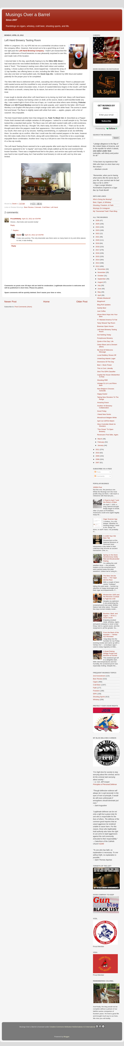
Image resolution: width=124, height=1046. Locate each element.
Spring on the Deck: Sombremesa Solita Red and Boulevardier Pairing (111, 558)
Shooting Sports (99, 697)
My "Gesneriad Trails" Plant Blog (105, 211)
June (100, 289)
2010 (98, 453)
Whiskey (96, 699)
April (99, 295)
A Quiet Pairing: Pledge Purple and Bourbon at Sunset (110, 653)
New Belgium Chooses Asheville (105, 390)
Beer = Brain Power (104, 365)
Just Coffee (101, 311)
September (102, 279)
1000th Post (97, 487)
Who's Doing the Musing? (102, 199)
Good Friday (101, 411)
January (101, 445)
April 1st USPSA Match (105, 421)
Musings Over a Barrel (28, 14)
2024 (98, 227)
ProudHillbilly (15, 219)
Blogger (66, 1037)
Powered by (106, 129)
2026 (98, 220)
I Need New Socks (104, 414)
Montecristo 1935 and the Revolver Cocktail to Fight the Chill (111, 597)
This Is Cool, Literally (105, 368)
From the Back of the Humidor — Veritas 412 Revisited (111, 634)
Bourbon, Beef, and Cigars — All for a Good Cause (110, 615)
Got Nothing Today (104, 335)
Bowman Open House (105, 326)
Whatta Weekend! (103, 298)
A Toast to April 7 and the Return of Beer (111, 501)
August (100, 282)
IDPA (95, 694)
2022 (98, 233)
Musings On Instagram (101, 208)
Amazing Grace (103, 402)
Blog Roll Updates (104, 305)
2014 (98, 260)
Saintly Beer (101, 308)
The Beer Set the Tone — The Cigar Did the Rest (110, 578)
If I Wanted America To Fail (107, 320)
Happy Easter (102, 394)
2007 (98, 462)
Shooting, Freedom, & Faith (103, 205)
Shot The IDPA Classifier (106, 371)
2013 (98, 263)
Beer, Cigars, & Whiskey (102, 202)
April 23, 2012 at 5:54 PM (34, 235)
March (100, 439)
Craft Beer (46, 207)
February (101, 442)
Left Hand (54, 207)
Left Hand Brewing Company (31, 51)
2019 (98, 243)
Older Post (81, 301)
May (99, 292)
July (99, 285)
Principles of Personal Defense (105, 784)
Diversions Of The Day (105, 362)
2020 (98, 240)
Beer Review (28, 207)
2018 (98, 247)
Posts (97, 472)
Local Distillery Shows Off (106, 355)
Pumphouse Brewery (105, 338)
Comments (99, 476)
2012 (98, 266)
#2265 (101, 844)
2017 (98, 250)
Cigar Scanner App (110, 519)
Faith (95, 688)
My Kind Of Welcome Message (105, 351)
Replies (16, 230)
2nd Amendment (99, 676)
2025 (98, 224)
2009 (98, 456)
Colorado (37, 207)
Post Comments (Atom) (23, 307)
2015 (98, 256)
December (102, 269)
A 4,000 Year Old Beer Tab (109, 537)
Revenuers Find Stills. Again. (108, 435)
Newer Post (10, 301)
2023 (98, 230)
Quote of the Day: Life (105, 341)
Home (46, 301)
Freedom (96, 691)
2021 (98, 237)
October (101, 276)
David (19, 235)
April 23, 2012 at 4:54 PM (31, 219)
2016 (98, 253)
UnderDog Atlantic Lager (106, 358)
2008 (98, 459)
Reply (12, 225)
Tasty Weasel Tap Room (106, 323)
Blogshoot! (101, 301)
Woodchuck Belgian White (107, 417)
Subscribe (106, 121)
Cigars (95, 682)
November (102, 272)
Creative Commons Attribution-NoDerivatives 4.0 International (77, 1026)
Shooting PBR (102, 380)
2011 (98, 449)
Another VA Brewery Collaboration (104, 407)
